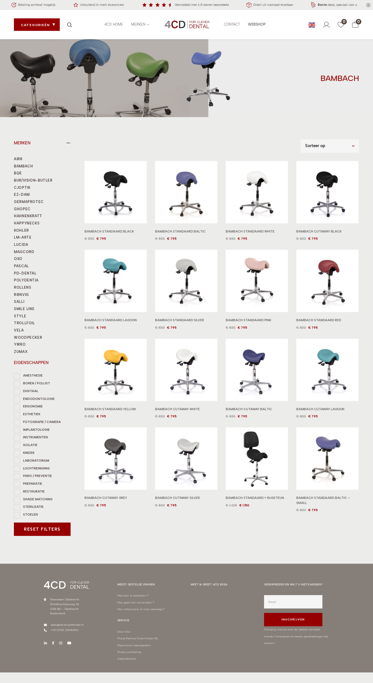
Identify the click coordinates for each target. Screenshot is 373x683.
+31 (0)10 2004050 (64, 630)
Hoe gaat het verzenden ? (135, 602)
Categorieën (35, 25)
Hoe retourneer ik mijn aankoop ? (141, 609)
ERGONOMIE (33, 406)
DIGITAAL (30, 391)
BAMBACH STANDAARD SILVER (179, 324)
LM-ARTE (22, 237)
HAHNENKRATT (28, 216)
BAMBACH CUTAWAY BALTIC (249, 413)
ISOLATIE (30, 445)
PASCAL (21, 266)
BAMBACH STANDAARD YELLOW (110, 413)
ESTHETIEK (31, 414)
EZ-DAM (22, 194)
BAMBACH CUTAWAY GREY (105, 502)
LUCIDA (21, 244)
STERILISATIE (33, 507)
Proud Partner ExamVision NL (137, 638)
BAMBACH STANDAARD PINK (248, 324)
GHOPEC (22, 209)
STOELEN (30, 514)
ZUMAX (21, 352)
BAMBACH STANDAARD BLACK (109, 231)
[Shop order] (330, 146)
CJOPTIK (22, 187)
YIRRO (20, 344)
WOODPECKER (28, 337)
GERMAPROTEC (29, 202)
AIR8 (18, 159)
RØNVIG (21, 295)
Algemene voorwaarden (134, 645)
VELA (19, 330)
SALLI (19, 302)
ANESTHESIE (33, 375)
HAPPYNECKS (26, 223)
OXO (18, 259)
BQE (18, 173)
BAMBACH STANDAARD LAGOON (110, 324)
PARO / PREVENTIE (37, 476)
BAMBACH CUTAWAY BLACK (319, 231)
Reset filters (42, 529)
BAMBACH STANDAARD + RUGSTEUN (255, 502)
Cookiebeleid (126, 658)
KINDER (28, 453)
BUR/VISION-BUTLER (33, 180)
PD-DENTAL (25, 273)
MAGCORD (24, 252)
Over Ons (123, 631)
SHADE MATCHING (38, 499)
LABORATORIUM (36, 460)
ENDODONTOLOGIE (39, 399)
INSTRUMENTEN (35, 437)
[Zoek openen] (69, 25)
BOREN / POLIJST (36, 383)
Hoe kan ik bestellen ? (133, 595)
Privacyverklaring (129, 652)
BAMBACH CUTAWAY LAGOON (320, 413)
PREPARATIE (32, 484)
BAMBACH (23, 166)
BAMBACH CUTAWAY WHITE (177, 413)
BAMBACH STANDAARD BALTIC (180, 231)
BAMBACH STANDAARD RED (318, 324)
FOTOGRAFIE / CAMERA (42, 422)
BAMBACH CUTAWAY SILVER (177, 502)
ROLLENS (22, 287)
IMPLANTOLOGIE (36, 430)
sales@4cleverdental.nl (67, 625)
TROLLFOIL (24, 323)
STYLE (20, 316)
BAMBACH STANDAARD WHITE (250, 231)
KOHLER (21, 230)
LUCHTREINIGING (36, 468)
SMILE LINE (24, 309)
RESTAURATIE (34, 491)
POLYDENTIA (26, 280)
